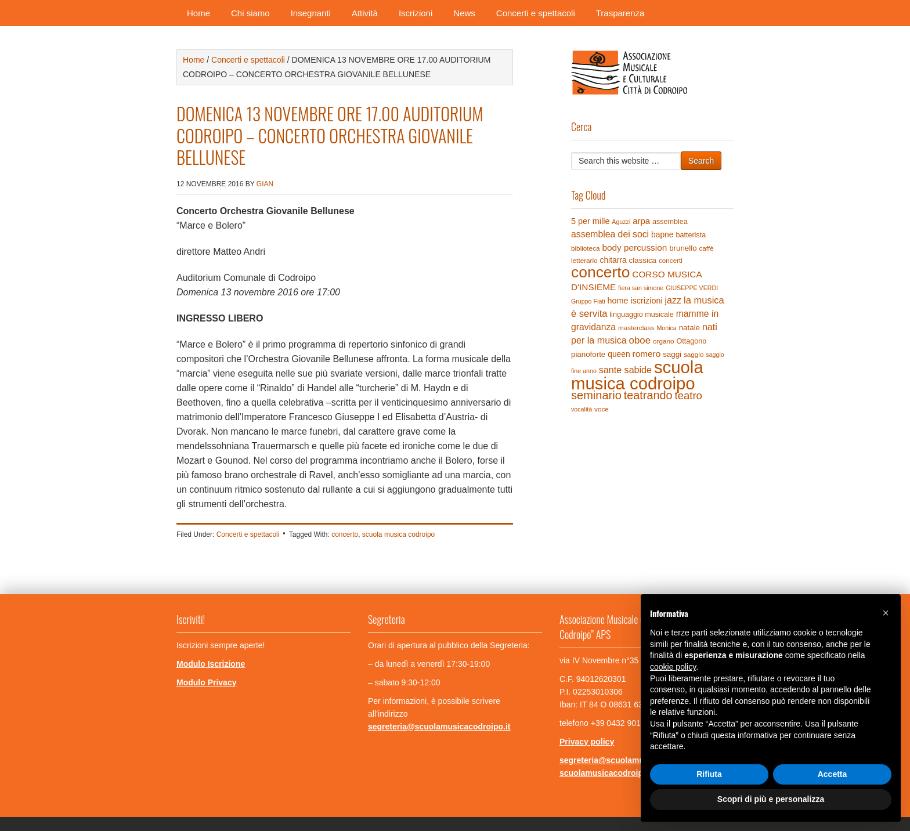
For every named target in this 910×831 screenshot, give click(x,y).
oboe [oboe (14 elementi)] (640, 340)
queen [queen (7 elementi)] (619, 354)
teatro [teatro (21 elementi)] (688, 395)
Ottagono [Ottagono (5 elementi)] (691, 341)
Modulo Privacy (206, 682)
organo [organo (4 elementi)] (663, 341)
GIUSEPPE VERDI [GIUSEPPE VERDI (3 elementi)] (692, 287)
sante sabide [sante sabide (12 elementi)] (625, 369)
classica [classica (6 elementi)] (642, 260)
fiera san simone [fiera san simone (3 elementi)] (640, 287)
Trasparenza (620, 13)
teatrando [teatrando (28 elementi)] (648, 395)
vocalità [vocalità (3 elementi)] (581, 409)
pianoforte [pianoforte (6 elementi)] (588, 354)
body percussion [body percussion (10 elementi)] (634, 247)
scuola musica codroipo (398, 534)
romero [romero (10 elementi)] (647, 354)
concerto (344, 534)
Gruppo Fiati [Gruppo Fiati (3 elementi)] (588, 301)
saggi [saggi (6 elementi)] (672, 354)
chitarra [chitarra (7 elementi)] (613, 260)
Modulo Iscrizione (210, 664)
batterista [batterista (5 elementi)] (691, 235)
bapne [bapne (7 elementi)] (662, 234)
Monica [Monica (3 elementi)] (666, 327)
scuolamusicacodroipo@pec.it (618, 773)
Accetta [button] (832, 774)
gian (265, 184)
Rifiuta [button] (709, 774)
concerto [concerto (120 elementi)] (600, 272)
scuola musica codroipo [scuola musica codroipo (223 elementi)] (637, 375)
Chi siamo (250, 13)
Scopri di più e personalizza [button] (770, 799)
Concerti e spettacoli (535, 13)
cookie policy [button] (673, 666)
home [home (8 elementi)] (618, 300)
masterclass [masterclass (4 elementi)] (636, 327)
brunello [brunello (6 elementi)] (682, 248)
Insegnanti (311, 13)
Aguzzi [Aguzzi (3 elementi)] (621, 221)
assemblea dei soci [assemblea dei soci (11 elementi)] (610, 234)
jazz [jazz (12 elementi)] (673, 300)
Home (198, 13)
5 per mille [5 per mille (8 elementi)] (590, 221)
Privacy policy (586, 741)
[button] (885, 613)
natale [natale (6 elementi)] (689, 327)
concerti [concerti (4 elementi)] (670, 260)
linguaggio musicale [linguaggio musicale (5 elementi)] (641, 314)
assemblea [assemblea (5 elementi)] (670, 222)
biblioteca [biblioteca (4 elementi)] (585, 248)
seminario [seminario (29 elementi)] (596, 395)
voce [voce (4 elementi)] (601, 409)
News (464, 13)
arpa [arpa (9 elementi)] (641, 221)
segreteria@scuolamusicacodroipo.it (439, 726)
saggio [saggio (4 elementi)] (694, 354)
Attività (365, 13)
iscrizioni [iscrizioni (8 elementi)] (646, 300)
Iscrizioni (415, 13)
